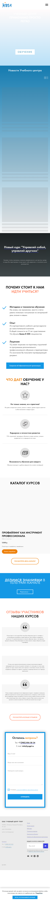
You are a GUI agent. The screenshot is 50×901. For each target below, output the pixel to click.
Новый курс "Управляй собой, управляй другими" (25, 248)
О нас (28, 823)
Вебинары (29, 828)
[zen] (34, 856)
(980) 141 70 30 (9, 844)
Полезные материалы (32, 831)
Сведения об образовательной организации (37, 836)
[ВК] (38, 856)
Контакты (4, 841)
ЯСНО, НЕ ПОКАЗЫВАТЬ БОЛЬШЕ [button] (25, 897)
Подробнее (39, 893)
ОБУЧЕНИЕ (25, 51)
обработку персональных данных (36, 851)
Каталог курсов (30, 825)
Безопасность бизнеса (32, 834)
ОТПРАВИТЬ (25, 797)
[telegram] (31, 856)
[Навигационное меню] (46, 5)
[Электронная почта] (28, 856)
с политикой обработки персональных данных (27, 789)
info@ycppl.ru (8, 847)
